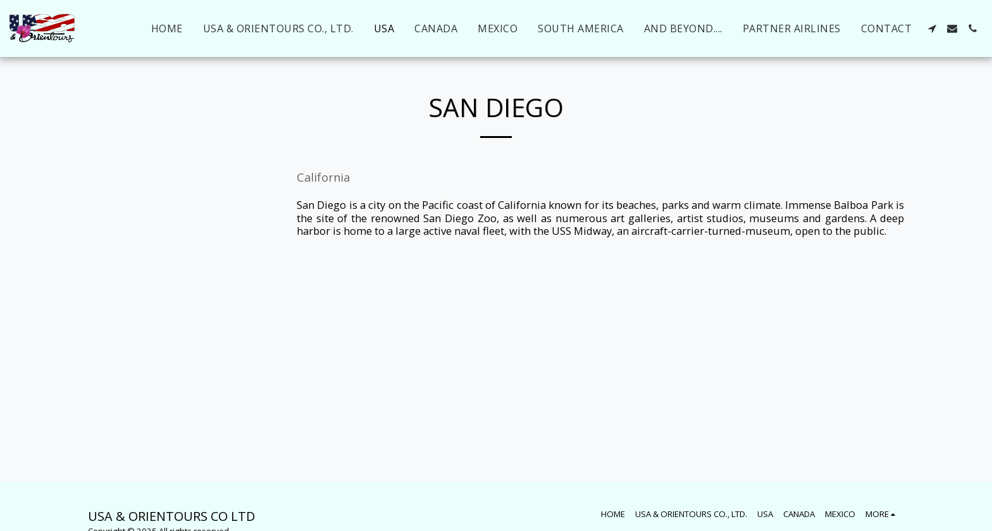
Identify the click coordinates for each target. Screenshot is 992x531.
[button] (931, 28)
